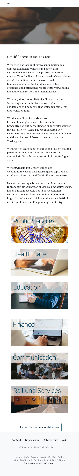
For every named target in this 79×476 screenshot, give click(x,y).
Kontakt (16, 439)
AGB (64, 439)
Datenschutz (50, 439)
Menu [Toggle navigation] (9, 3)
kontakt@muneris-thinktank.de (39, 463)
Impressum (32, 439)
